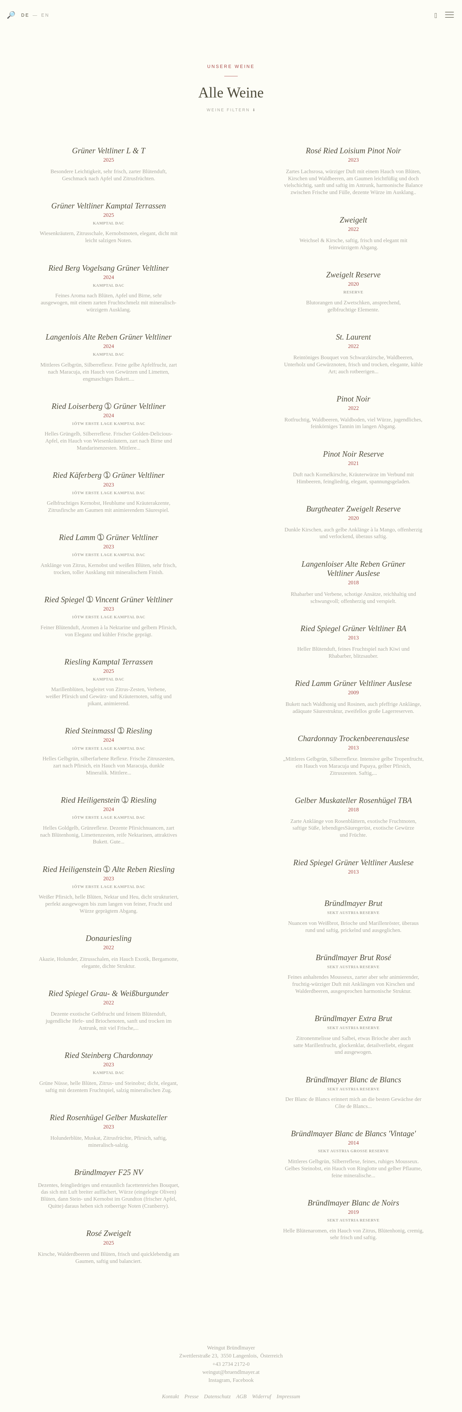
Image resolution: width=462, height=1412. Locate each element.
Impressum (288, 1396)
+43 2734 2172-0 (231, 1364)
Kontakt (170, 1396)
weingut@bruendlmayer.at (231, 1372)
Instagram (219, 1380)
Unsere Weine (231, 66)
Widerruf (261, 1396)
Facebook (243, 1380)
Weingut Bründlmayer (231, 17)
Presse (191, 1396)
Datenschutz (217, 1396)
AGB (241, 1396)
